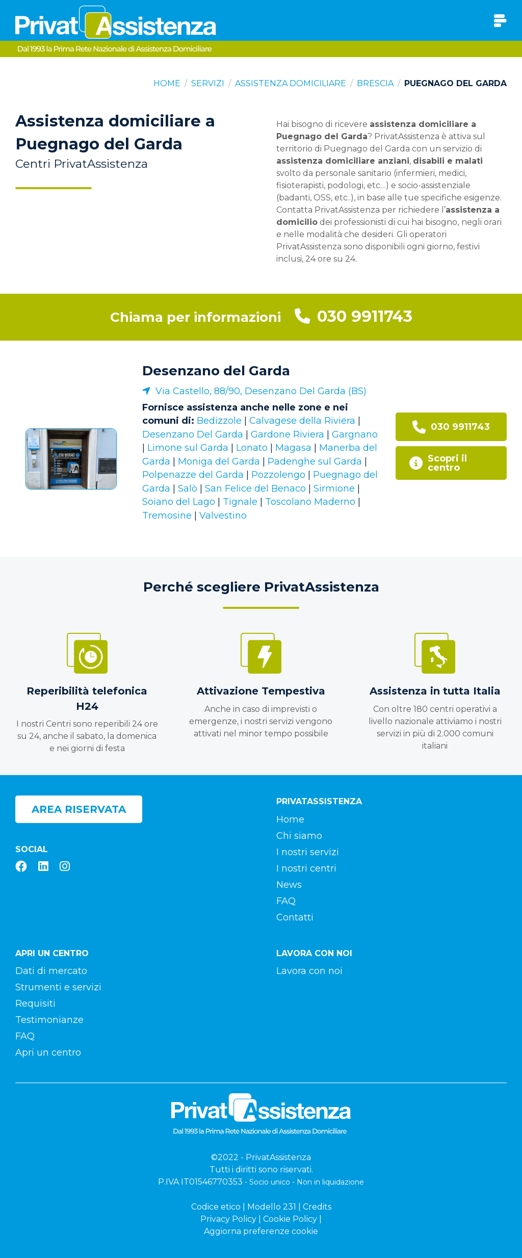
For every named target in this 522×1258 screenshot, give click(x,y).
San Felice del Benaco (255, 488)
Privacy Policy (228, 1219)
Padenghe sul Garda (315, 461)
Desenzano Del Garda (192, 434)
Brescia (375, 83)
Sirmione (334, 488)
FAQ (286, 901)
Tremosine (167, 515)
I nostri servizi (307, 852)
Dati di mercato (51, 971)
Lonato (252, 447)
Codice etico (216, 1207)
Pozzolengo (278, 474)
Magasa (293, 447)
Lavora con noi (309, 971)
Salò (187, 488)
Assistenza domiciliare (290, 83)
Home (166, 83)
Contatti (295, 917)
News (289, 884)
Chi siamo (299, 835)
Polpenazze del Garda (193, 474)
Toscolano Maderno (310, 501)
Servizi (207, 83)
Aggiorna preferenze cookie (261, 1231)
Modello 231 (271, 1207)
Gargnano (355, 434)
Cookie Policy (290, 1219)
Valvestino (223, 515)
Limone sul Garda (187, 447)
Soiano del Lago (178, 501)
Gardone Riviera (287, 434)
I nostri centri (306, 868)
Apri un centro (48, 1052)
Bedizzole (219, 420)
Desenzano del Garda (216, 371)
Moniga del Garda (219, 461)
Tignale (240, 501)
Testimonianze (49, 1019)
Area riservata (79, 809)
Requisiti (35, 1003)
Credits (317, 1207)
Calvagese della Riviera (302, 420)
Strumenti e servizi (58, 987)
